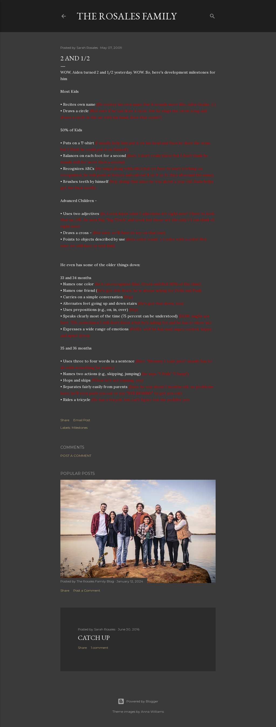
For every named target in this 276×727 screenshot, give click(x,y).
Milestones (80, 428)
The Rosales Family (127, 16)
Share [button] (64, 420)
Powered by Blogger (138, 701)
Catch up (94, 637)
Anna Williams (152, 711)
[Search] (212, 15)
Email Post (81, 420)
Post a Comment (75, 456)
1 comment (99, 648)
